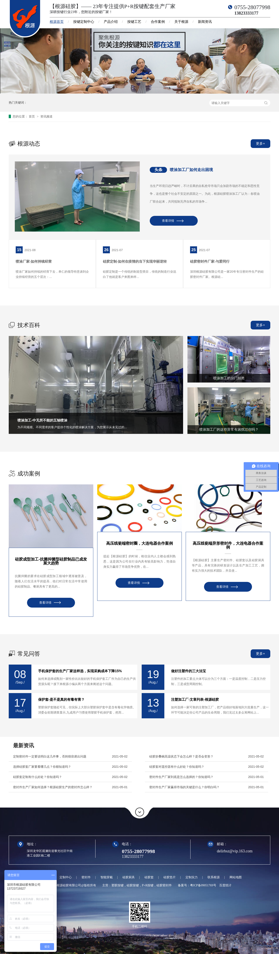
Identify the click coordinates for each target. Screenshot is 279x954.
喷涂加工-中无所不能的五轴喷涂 (42, 420)
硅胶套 (149, 877)
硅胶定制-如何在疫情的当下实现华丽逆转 (135, 261)
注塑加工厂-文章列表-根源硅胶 (195, 699)
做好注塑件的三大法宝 (188, 671)
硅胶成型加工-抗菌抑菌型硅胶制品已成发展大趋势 (51, 561)
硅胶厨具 (128, 877)
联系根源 (214, 877)
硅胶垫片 (169, 877)
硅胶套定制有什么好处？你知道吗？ (37, 777)
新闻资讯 (205, 22)
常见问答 (28, 653)
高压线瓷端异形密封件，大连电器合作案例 (228, 545)
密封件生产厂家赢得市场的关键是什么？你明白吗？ (184, 787)
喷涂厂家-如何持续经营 (34, 261)
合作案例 (158, 22)
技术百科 (28, 325)
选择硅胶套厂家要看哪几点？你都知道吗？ (42, 766)
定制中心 (66, 877)
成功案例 (28, 473)
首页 (32, 116)
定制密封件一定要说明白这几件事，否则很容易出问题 (49, 756)
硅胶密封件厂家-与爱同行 (210, 261)
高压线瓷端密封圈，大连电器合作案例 (139, 543)
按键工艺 (134, 22)
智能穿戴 (106, 877)
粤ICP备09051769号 (203, 885)
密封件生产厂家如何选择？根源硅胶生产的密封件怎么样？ (52, 787)
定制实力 (191, 877)
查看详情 (168, 220)
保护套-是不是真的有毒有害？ (61, 699)
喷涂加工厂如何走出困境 (191, 170)
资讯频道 (46, 116)
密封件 (86, 877)
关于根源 (181, 22)
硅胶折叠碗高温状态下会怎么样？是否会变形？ (181, 756)
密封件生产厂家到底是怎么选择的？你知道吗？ (181, 777)
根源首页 (57, 22)
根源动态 (28, 143)
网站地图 (236, 877)
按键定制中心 (83, 22)
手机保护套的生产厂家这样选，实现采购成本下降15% (80, 671)
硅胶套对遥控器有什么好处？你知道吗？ (176, 766)
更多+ (260, 143)
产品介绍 (111, 22)
